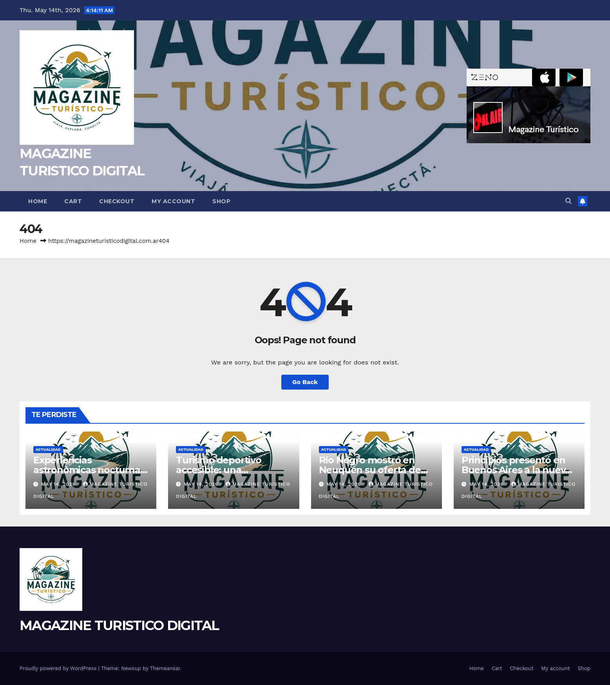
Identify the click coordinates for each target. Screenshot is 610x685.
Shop (221, 201)
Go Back (305, 382)
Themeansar (165, 668)
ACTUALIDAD (48, 449)
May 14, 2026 (59, 484)
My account (173, 201)
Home (37, 201)
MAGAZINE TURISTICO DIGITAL (119, 625)
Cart (73, 201)
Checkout (116, 201)
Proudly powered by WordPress (59, 668)
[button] (568, 201)
